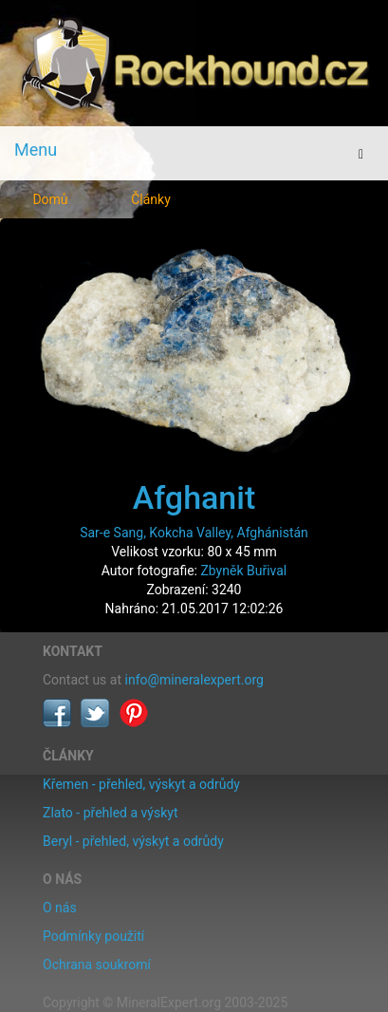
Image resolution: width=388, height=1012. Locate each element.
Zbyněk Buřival (243, 570)
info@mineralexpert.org (194, 679)
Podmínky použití (93, 936)
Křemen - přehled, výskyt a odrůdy (141, 784)
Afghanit (194, 497)
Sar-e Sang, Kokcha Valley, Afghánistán (194, 532)
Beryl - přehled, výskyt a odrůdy (133, 841)
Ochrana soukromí (97, 964)
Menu (35, 149)
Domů (49, 199)
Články (151, 199)
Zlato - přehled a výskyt (110, 812)
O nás (60, 907)
